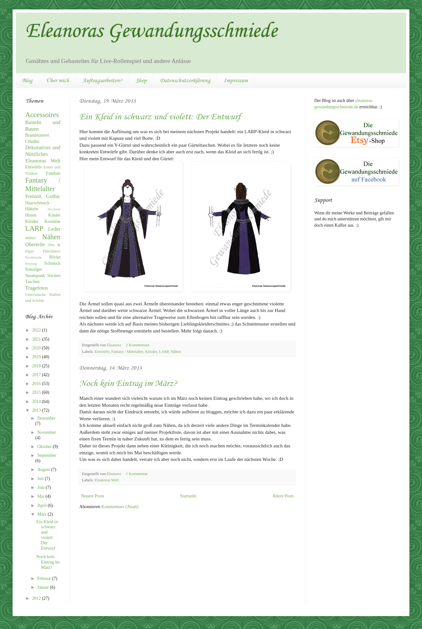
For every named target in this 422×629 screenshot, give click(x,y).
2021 (37, 339)
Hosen (31, 215)
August (44, 469)
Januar (43, 587)
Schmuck (52, 263)
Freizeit (33, 196)
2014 (37, 401)
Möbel (30, 238)
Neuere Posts (92, 496)
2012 (37, 598)
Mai (41, 496)
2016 (37, 383)
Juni (41, 487)
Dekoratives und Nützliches (42, 150)
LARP (164, 351)
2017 (37, 374)
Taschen (32, 281)
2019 (37, 356)
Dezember (46, 418)
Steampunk (35, 275)
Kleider (151, 351)
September (46, 455)
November (46, 432)
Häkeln (31, 209)
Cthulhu (32, 141)
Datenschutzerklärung (185, 80)
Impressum (236, 80)
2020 (37, 348)
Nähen (176, 351)
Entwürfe (101, 351)
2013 (37, 410)
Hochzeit (54, 209)
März (42, 514)
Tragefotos (36, 288)
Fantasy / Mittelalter (127, 351)
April (42, 505)
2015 (37, 392)
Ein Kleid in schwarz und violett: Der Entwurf (160, 117)
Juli (41, 478)
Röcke (54, 257)
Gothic (53, 196)
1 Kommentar (137, 474)
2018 (37, 366)
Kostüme (52, 221)
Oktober (45, 446)
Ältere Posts (283, 496)
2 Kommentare (138, 345)
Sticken (53, 275)
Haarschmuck (37, 203)
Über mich (57, 80)
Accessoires (42, 115)
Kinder (54, 215)
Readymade (33, 257)
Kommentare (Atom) (120, 506)
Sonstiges (33, 269)
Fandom (53, 173)
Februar (44, 578)
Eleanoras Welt (106, 480)
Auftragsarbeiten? (102, 80)
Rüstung (31, 263)
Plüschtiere (51, 251)
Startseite (188, 496)
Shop (141, 80)
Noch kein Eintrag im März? (128, 383)
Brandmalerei (37, 135)
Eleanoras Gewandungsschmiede (151, 31)
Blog (27, 80)
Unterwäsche (35, 294)
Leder (54, 229)
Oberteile (35, 244)
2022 (37, 330)
